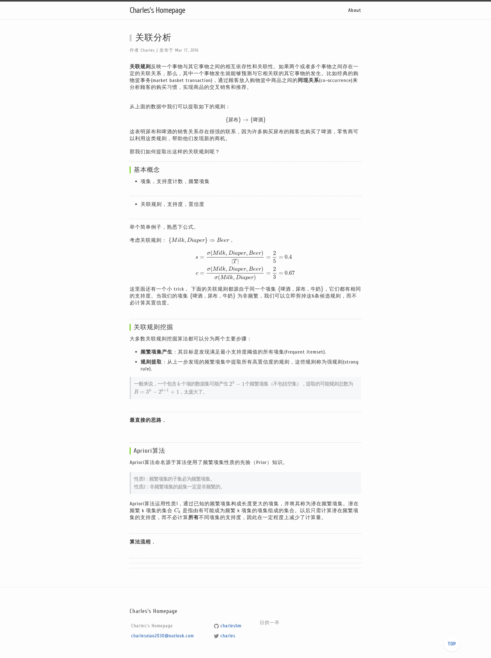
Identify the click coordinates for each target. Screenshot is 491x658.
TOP (452, 644)
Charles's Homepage (157, 10)
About (354, 10)
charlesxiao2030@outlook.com (162, 636)
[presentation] (245, 120)
